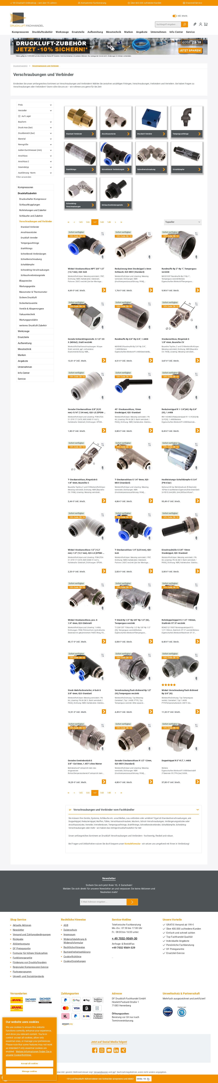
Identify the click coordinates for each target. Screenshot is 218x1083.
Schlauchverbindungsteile (33, 275)
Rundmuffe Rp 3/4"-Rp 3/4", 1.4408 (131, 339)
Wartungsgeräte (27, 286)
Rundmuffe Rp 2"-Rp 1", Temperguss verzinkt (179, 270)
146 (88, 222)
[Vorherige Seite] (74, 222)
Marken (22, 355)
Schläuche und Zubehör (31, 216)
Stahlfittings (26, 248)
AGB (66, 925)
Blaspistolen (25, 280)
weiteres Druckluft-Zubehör (33, 325)
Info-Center (23, 373)
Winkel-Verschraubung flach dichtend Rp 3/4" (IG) (180, 692)
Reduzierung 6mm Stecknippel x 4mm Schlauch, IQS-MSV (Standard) (133, 270)
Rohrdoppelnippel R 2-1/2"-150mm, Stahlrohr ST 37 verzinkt (179, 621)
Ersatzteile (23, 337)
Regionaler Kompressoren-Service (30, 967)
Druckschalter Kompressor (32, 199)
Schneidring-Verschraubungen (35, 270)
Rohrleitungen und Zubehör (32, 210)
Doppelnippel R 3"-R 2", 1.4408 (176, 760)
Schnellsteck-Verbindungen (33, 254)
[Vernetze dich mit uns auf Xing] (123, 1050)
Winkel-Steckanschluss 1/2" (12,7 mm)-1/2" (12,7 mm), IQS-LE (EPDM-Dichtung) (85, 552)
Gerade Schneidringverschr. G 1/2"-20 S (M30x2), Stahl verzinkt (86, 340)
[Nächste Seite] (115, 222)
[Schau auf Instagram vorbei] (102, 1050)
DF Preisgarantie (21, 948)
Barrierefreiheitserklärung (77, 952)
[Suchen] (184, 24)
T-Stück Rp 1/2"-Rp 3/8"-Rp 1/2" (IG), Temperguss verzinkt (132, 621)
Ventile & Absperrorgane (31, 308)
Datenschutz (70, 930)
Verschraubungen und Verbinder (35, 221)
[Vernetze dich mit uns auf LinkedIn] (116, 1050)
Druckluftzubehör (27, 193)
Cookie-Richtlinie (72, 956)
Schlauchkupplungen (29, 204)
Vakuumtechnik (27, 314)
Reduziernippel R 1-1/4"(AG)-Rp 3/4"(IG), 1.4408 (179, 411)
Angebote (23, 361)
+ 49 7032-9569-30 (124, 938)
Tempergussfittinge (30, 243)
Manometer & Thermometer (33, 292)
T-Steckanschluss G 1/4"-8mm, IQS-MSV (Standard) (132, 481)
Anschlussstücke (29, 232)
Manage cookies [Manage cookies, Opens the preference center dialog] (29, 1071)
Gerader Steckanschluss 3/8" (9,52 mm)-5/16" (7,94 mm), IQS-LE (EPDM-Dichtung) (86, 411)
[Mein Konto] (200, 24)
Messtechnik (24, 349)
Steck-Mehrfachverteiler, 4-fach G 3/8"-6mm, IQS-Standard (84, 692)
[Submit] (132, 902)
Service (22, 379)
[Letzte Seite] (121, 222)
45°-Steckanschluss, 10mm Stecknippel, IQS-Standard (128, 411)
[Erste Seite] (68, 222)
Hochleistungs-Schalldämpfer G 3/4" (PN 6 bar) (179, 481)
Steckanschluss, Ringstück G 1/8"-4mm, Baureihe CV (175, 340)
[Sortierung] (183, 222)
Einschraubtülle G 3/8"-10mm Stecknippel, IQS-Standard (176, 551)
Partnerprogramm (22, 971)
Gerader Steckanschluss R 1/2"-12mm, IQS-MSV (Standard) (133, 762)
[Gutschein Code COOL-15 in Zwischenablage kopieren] (148, 1079)
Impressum (69, 934)
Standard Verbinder (30, 227)
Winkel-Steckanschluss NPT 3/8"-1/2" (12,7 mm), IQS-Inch (86, 270)
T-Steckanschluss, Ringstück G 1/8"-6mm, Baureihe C (83, 481)
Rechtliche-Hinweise (74, 947)
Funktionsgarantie (22, 957)
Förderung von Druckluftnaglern (30, 962)
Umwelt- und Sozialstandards (28, 976)
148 (102, 222)
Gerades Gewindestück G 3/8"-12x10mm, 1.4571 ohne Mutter (85, 762)
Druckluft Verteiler (29, 238)
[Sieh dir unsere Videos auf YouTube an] (109, 1050)
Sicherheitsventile (28, 303)
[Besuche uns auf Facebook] (94, 1050)
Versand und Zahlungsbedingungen (32, 934)
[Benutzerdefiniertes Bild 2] (182, 1011)
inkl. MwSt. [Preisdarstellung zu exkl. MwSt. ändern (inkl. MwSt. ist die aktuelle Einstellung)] (180, 15)
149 (109, 222)
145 (81, 222)
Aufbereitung (25, 343)
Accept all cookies (29, 1063)
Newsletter (18, 930)
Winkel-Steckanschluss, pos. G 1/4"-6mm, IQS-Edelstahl (83, 621)
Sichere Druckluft (28, 297)
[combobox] (168, 24)
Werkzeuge (23, 331)
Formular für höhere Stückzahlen (30, 953)
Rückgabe (18, 939)
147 (95, 222)
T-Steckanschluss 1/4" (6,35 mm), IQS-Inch (133, 551)
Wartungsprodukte (28, 320)
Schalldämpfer (27, 264)
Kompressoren (25, 187)
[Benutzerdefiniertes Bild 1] (168, 1011)
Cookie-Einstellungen (75, 961)
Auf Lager (26, 116)
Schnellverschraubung (31, 259)
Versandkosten (101, 1072)
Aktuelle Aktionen (22, 925)
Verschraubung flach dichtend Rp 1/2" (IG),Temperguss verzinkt (133, 692)
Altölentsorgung (21, 943)
